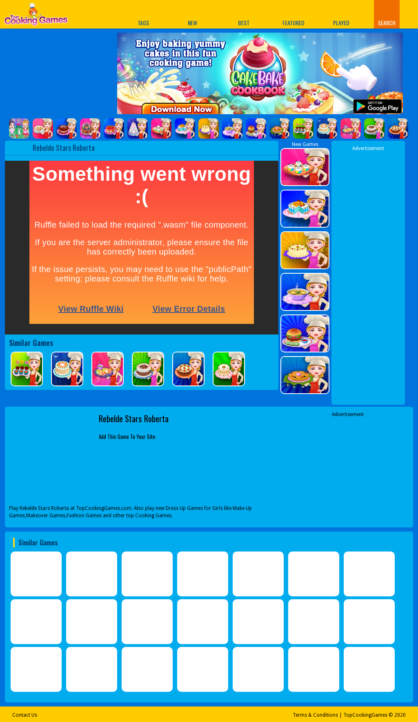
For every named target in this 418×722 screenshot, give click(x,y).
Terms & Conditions (315, 715)
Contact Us (24, 715)
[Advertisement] (368, 274)
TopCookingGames (365, 715)
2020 (400, 715)
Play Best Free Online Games (36, 16)
